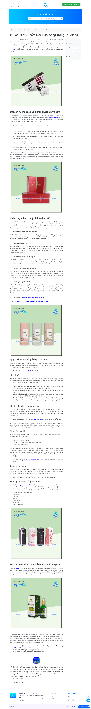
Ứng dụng (70, 699)
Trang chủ (13, 30)
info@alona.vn (37, 694)
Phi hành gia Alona (57, 39)
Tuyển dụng (55, 701)
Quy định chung (72, 701)
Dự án (69, 697)
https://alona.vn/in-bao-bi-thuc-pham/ (26, 648)
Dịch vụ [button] (13, 4)
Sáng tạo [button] (20, 4)
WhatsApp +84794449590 (71, 4)
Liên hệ (53, 697)
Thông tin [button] (27, 4)
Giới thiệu (54, 699)
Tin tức (19, 30)
